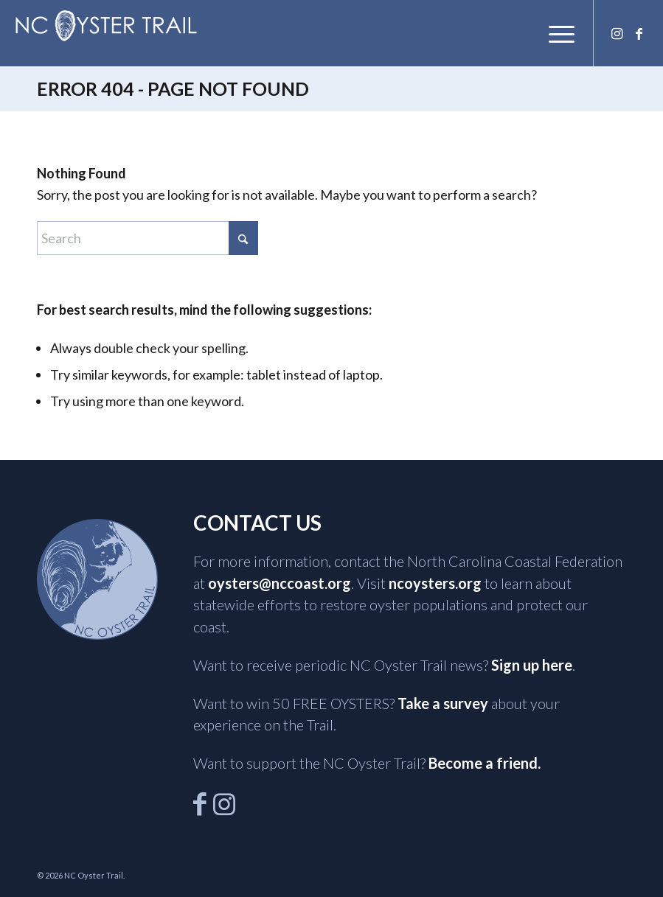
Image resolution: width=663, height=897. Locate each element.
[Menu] (554, 33)
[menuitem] (554, 33)
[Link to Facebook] (639, 33)
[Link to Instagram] (616, 33)
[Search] (147, 238)
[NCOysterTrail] (106, 26)
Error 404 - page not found (173, 88)
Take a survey (443, 703)
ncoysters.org (435, 583)
